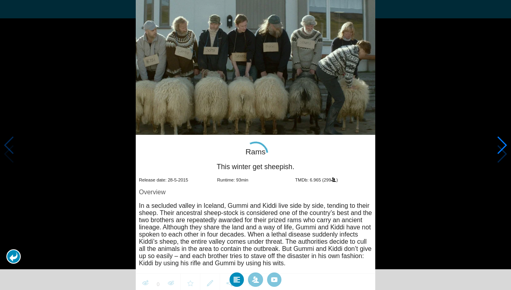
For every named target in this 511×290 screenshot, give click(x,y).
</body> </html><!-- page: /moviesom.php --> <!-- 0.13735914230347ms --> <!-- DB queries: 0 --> (255, 145)
